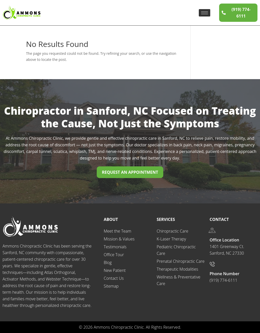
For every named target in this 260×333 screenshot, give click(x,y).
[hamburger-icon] (204, 12)
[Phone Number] (212, 264)
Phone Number (224, 273)
